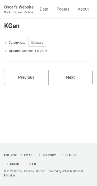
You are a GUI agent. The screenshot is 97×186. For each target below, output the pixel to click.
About (83, 9)
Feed (30, 164)
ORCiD (12, 164)
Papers (63, 9)
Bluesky (47, 155)
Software (37, 42)
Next (70, 77)
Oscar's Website (19, 9)
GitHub (69, 155)
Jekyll (65, 171)
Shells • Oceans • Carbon (29, 171)
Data (44, 9)
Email (26, 155)
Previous (26, 77)
